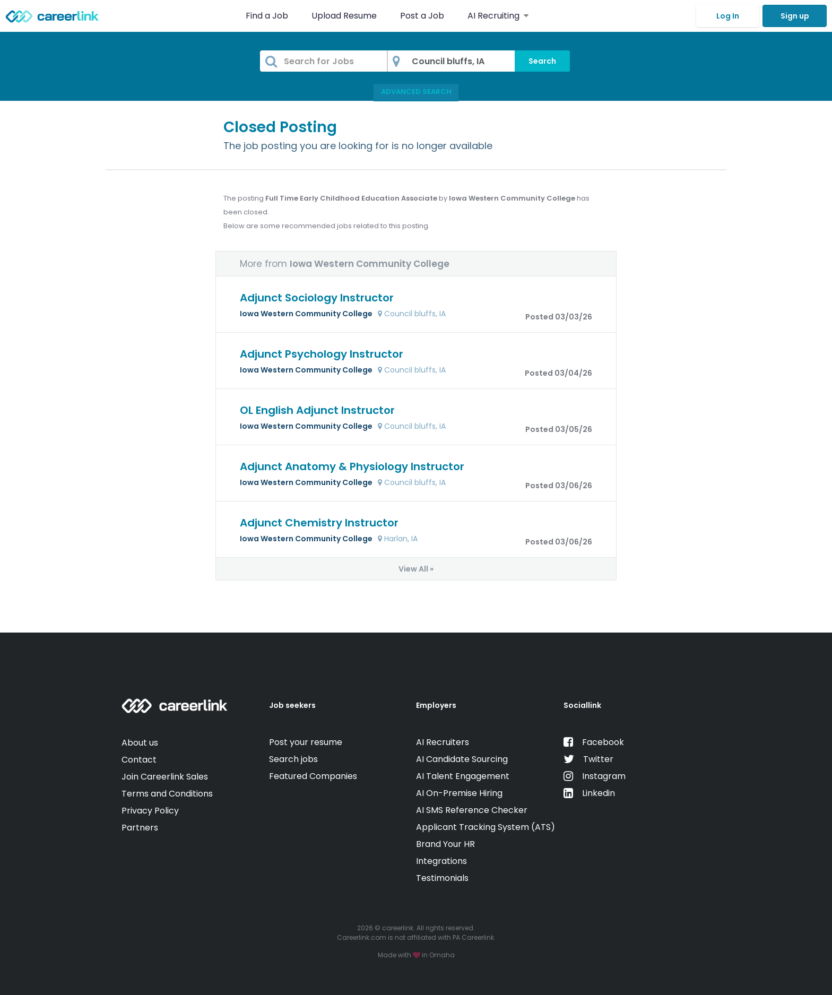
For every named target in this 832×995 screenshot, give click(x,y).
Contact (139, 760)
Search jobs (293, 759)
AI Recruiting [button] (497, 16)
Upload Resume (344, 16)
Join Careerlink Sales (165, 777)
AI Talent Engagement (462, 776)
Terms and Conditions (167, 794)
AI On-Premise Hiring (459, 793)
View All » (416, 569)
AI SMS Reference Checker (471, 810)
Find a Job (268, 16)
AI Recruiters (442, 742)
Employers (436, 705)
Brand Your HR (445, 844)
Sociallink (582, 705)
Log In (727, 16)
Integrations (441, 861)
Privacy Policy (150, 810)
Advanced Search (416, 91)
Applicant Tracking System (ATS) (485, 827)
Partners (140, 827)
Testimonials (442, 878)
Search (542, 61)
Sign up (795, 16)
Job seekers (292, 705)
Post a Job (423, 16)
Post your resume (305, 742)
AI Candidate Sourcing (462, 759)
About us (140, 743)
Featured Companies (313, 776)
